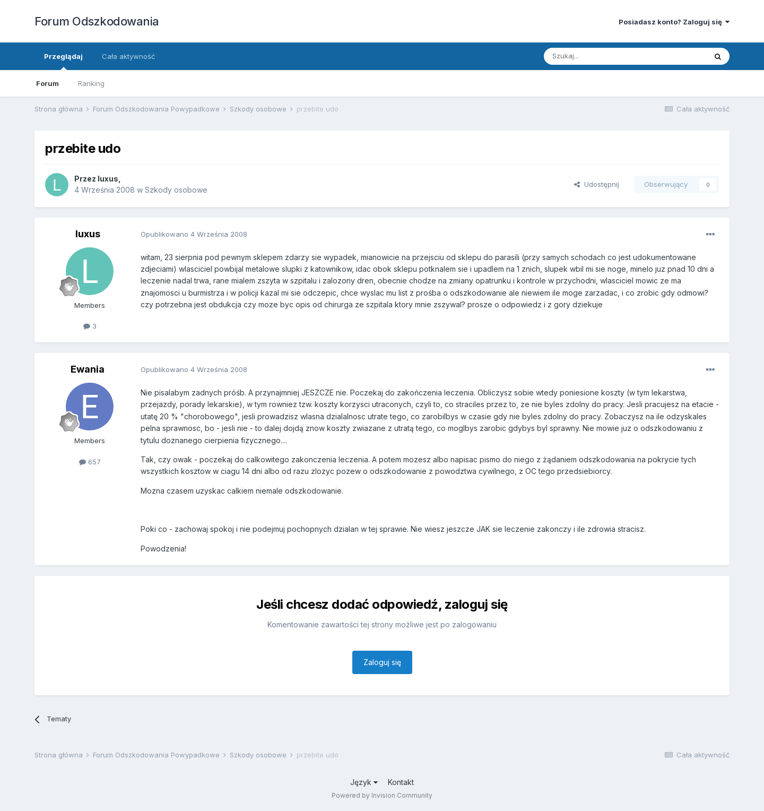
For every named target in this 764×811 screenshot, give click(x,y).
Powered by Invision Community (382, 795)
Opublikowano (194, 234)
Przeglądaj (63, 61)
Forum (47, 83)
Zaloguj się (382, 662)
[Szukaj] (599, 56)
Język (364, 782)
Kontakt (401, 782)
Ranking (91, 83)
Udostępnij (596, 184)
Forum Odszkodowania (96, 21)
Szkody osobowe (176, 189)
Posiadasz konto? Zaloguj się (674, 22)
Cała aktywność (128, 56)
